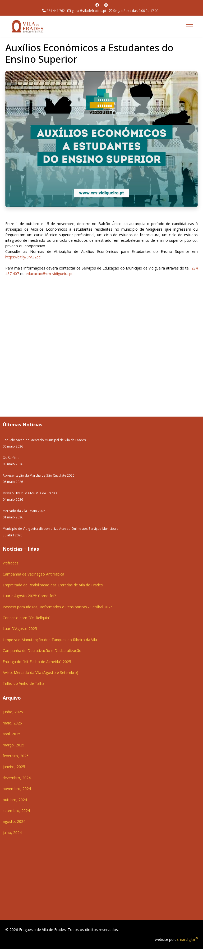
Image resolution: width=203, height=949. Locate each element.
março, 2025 (13, 744)
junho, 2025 (13, 711)
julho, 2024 (12, 832)
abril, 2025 (11, 733)
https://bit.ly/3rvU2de (23, 256)
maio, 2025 (12, 723)
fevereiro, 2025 (16, 755)
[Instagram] (106, 4)
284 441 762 (56, 10)
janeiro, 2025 (14, 766)
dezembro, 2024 (17, 777)
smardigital (187, 939)
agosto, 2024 (14, 821)
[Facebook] (97, 4)
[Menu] (189, 26)
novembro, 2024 (17, 788)
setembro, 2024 (16, 810)
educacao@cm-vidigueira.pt (49, 273)
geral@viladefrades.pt (89, 10)
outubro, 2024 (15, 799)
